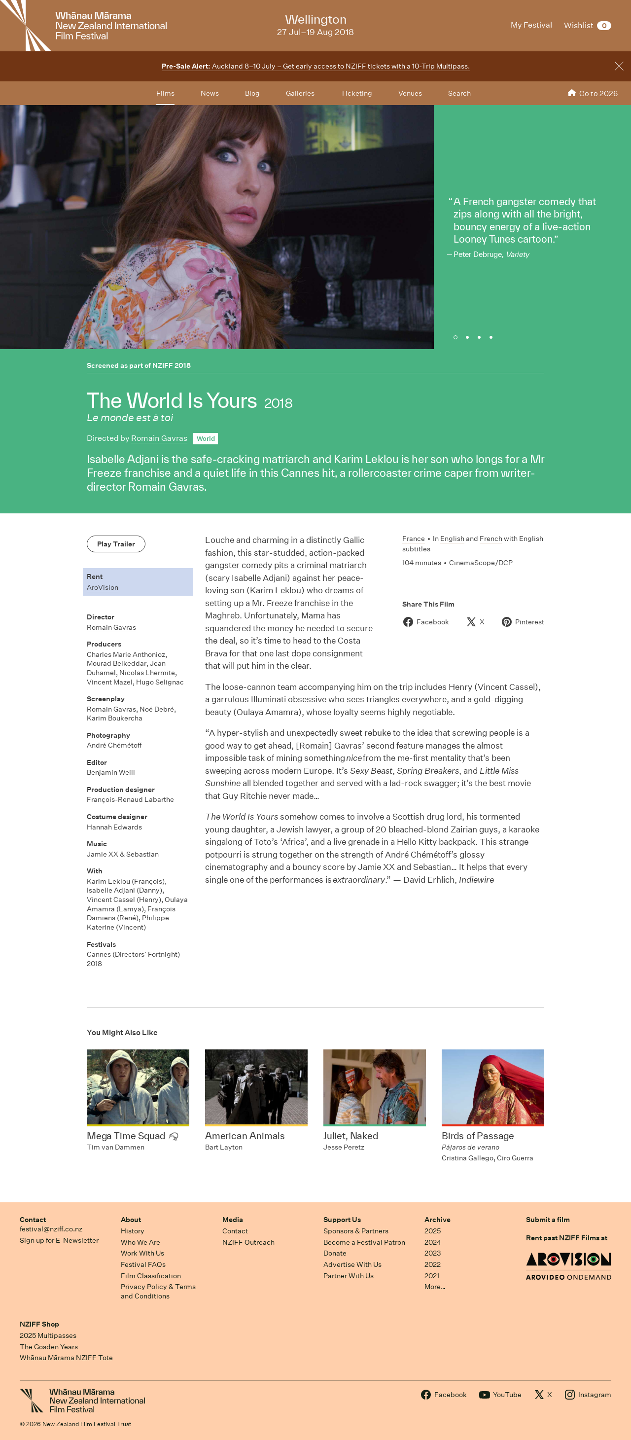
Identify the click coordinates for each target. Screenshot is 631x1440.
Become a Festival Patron (364, 1242)
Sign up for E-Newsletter (59, 1240)
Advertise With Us (352, 1264)
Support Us (342, 1219)
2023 (432, 1253)
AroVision (102, 587)
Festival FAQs (143, 1264)
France (413, 538)
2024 (432, 1242)
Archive (437, 1219)
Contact (33, 1219)
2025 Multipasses (48, 1335)
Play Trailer (116, 544)
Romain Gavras (159, 438)
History (132, 1230)
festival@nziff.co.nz (51, 1228)
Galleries (300, 93)
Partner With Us (348, 1275)
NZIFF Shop (39, 1324)
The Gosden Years (49, 1346)
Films (165, 93)
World (206, 438)
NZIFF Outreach (248, 1242)
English (452, 538)
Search (459, 93)
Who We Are (140, 1242)
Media (232, 1219)
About (131, 1219)
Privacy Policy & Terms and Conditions (158, 1291)
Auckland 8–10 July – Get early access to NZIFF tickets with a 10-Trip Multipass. (316, 66)
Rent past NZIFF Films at (566, 1237)
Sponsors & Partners (355, 1230)
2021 (431, 1275)
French (491, 538)
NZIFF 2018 (171, 365)
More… (435, 1286)
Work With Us (142, 1253)
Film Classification (151, 1275)
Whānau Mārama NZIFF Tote (66, 1357)
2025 (432, 1230)
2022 (432, 1264)
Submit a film (548, 1219)
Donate (335, 1253)
